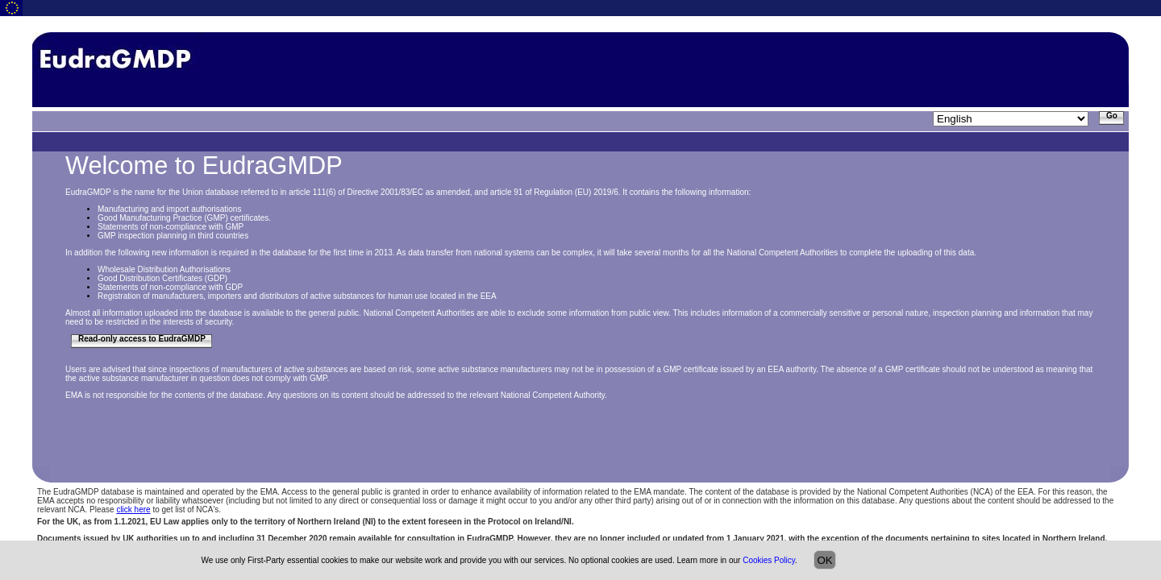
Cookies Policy (769, 560)
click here (133, 509)
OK (824, 560)
